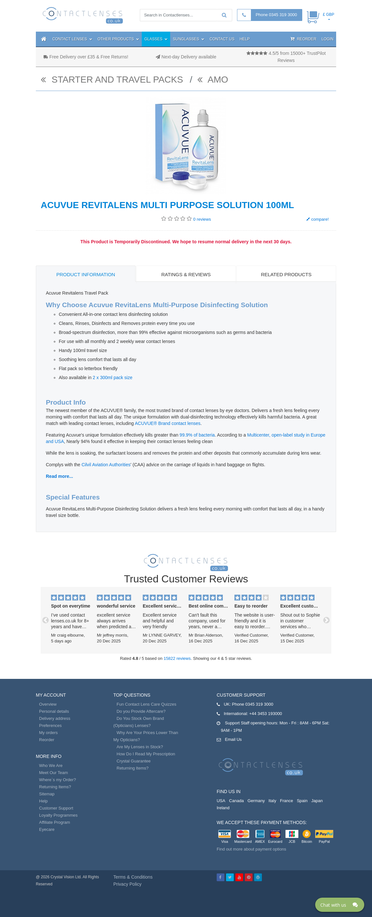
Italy (272, 800)
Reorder (303, 38)
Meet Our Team (53, 772)
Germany (256, 800)
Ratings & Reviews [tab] (186, 274)
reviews (202, 219)
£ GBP (328, 14)
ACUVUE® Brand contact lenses (168, 423)
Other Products (118, 39)
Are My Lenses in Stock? (140, 746)
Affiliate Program (54, 822)
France (286, 800)
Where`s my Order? (57, 779)
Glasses (156, 39)
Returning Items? (55, 786)
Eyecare (47, 829)
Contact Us (222, 39)
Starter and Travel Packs (113, 80)
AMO (212, 80)
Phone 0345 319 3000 (276, 14)
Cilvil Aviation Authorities (105, 464)
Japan (317, 800)
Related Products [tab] (286, 274)
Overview (48, 704)
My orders (48, 732)
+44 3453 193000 (265, 713)
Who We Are (51, 765)
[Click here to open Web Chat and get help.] (339, 905)
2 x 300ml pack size (112, 377)
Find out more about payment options (251, 849)
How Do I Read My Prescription (146, 753)
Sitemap (47, 793)
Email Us (233, 739)
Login (328, 39)
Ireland (223, 807)
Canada (236, 800)
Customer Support (56, 808)
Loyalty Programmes (58, 815)
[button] (45, 620)
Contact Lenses (72, 39)
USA (221, 800)
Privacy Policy (127, 884)
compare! (317, 219)
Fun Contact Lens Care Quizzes (146, 704)
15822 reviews (177, 658)
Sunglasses (188, 39)
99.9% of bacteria (197, 435)
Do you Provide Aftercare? (141, 711)
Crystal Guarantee (134, 761)
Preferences (50, 725)
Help (245, 39)
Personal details (54, 711)
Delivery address (54, 718)
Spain (302, 800)
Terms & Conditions (132, 877)
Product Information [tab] (86, 274)
